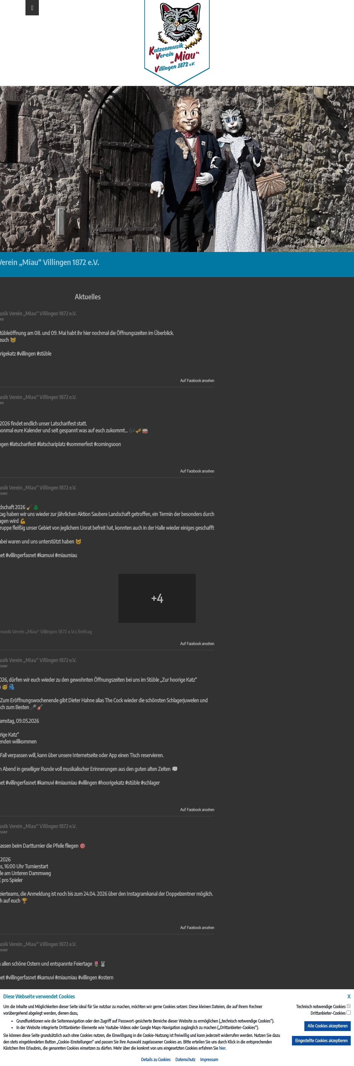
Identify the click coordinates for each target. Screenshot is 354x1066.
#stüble (36, 782)
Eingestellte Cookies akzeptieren (321, 1040)
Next (342, 168)
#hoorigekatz (15, 782)
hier (222, 1048)
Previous (11, 168)
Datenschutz (185, 1059)
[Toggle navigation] (32, 7)
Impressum (209, 1059)
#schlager (54, 782)
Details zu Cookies (155, 1059)
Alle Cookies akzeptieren (327, 1025)
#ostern (9, 977)
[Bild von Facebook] (61, 598)
